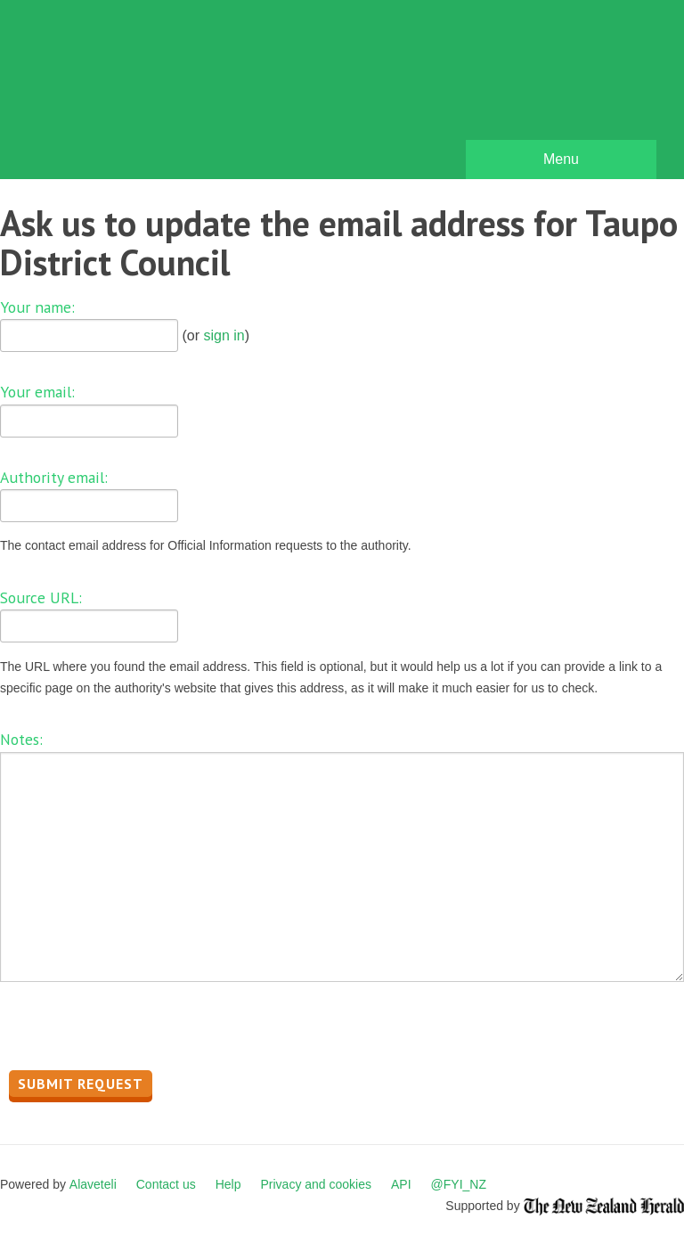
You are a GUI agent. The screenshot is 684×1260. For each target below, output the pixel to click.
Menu (561, 159)
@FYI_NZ (458, 1184)
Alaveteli (93, 1184)
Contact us (166, 1184)
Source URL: (41, 597)
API (401, 1184)
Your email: (37, 391)
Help (228, 1184)
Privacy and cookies (315, 1184)
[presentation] (135, 1031)
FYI (116, 94)
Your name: (37, 307)
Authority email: (54, 477)
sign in (223, 335)
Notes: (21, 739)
